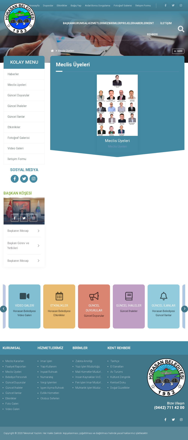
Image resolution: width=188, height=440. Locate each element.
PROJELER (127, 23)
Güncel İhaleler (17, 106)
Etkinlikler (62, 5)
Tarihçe (114, 361)
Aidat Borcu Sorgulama (98, 5)
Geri (178, 51)
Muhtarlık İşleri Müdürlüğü (89, 387)
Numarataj (46, 377)
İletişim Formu (143, 5)
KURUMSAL (80, 23)
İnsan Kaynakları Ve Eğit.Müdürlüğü (89, 377)
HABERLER (140, 23)
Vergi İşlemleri (48, 382)
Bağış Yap (76, 5)
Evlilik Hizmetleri (49, 392)
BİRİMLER (115, 23)
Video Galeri (16, 148)
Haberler (13, 74)
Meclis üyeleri (17, 85)
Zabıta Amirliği (83, 361)
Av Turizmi (116, 371)
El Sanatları (117, 366)
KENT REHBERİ (152, 29)
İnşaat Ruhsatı (48, 371)
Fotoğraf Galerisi (123, 5)
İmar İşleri (46, 361)
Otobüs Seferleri (49, 398)
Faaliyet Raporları (15, 366)
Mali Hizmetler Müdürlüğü (89, 371)
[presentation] (3, 309)
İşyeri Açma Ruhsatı (52, 387)
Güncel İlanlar (16, 116)
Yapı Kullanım (48, 366)
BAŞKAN (68, 23)
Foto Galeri (11, 403)
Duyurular (48, 5)
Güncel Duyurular (18, 95)
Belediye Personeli (16, 377)
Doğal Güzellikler (120, 387)
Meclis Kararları (14, 361)
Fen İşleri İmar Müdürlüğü (89, 382)
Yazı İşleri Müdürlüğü (87, 366)
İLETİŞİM (166, 23)
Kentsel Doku (118, 382)
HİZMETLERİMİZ (98, 23)
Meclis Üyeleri (13, 371)
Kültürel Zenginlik (120, 377)
